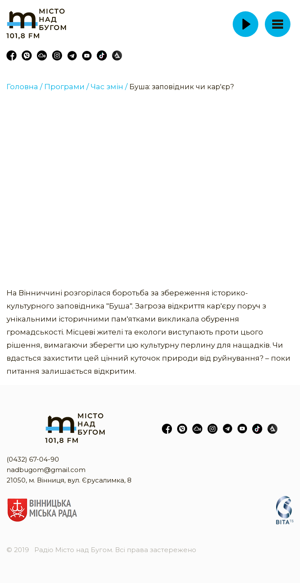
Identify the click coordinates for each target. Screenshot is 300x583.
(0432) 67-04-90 (33, 459)
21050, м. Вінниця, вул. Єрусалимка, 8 (69, 480)
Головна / (25, 86)
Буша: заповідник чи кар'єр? (181, 87)
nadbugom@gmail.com (46, 470)
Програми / (66, 86)
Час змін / (109, 86)
